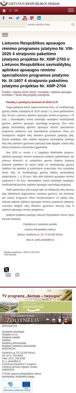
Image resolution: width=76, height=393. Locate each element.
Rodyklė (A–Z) (10, 334)
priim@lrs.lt (14, 361)
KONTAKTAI (8, 348)
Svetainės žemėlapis (13, 331)
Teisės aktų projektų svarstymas (32, 95)
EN (16, 10)
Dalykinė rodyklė (11, 337)
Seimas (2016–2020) (24, 92)
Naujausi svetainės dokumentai (19, 346)
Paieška (6, 340)
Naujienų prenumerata (14, 343)
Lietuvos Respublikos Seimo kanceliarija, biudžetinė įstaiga (22, 382)
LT (10, 10)
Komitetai (43, 92)
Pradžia (6, 92)
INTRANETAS (9, 326)
